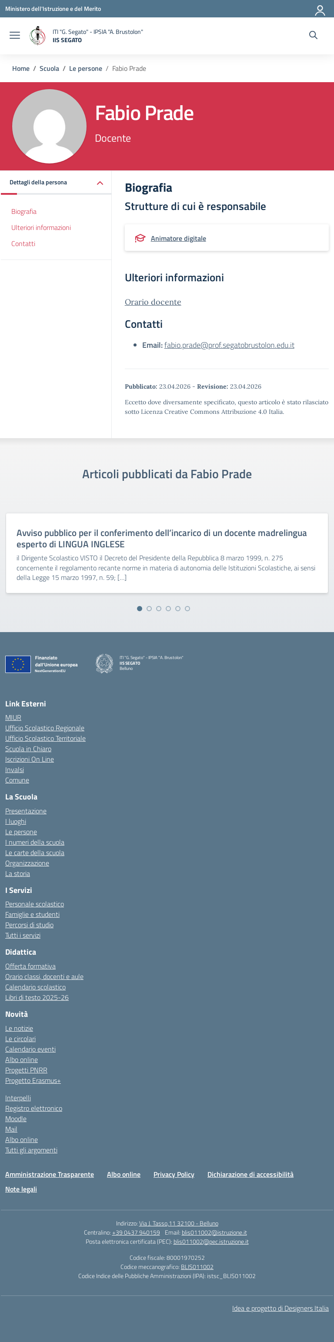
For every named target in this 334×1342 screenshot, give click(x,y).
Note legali (21, 1189)
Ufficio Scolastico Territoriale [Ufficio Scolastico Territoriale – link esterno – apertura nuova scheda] (45, 738)
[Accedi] (320, 8)
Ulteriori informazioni (41, 227)
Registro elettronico (33, 1108)
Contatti (23, 243)
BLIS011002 (197, 1266)
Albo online (21, 1059)
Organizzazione (27, 863)
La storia (17, 873)
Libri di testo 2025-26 (37, 997)
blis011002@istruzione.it (214, 1232)
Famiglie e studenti (32, 914)
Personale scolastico (34, 904)
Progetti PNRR (26, 1070)
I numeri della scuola (34, 842)
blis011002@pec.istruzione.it (211, 1241)
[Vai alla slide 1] (139, 608)
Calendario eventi (30, 1049)
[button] (56, 183)
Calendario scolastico (35, 987)
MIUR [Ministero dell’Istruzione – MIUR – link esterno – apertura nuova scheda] (13, 717)
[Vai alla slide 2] (149, 608)
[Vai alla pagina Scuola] (49, 68)
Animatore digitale (178, 238)
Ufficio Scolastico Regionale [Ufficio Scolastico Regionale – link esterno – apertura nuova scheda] (44, 728)
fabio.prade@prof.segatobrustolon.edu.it (229, 345)
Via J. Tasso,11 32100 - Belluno (178, 1223)
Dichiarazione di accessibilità (250, 1174)
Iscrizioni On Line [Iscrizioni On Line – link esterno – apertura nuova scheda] (29, 759)
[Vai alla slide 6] (187, 608)
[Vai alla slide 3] (158, 608)
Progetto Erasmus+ (33, 1080)
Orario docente (153, 302)
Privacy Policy (174, 1174)
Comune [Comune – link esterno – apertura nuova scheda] (17, 780)
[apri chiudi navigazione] (15, 36)
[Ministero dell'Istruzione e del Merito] (53, 8)
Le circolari (20, 1038)
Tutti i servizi (22, 935)
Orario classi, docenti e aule (44, 976)
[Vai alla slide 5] (177, 608)
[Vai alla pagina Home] (21, 68)
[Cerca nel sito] (313, 36)
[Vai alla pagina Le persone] (85, 68)
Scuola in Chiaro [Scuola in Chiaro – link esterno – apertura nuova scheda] (28, 748)
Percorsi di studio (29, 924)
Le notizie (19, 1028)
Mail (11, 1129)
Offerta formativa (30, 966)
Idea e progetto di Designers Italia (280, 1308)
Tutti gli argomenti (31, 1150)
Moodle (16, 1118)
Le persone (21, 831)
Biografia (24, 211)
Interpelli (18, 1097)
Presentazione (26, 811)
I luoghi (15, 821)
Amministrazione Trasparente (49, 1174)
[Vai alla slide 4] (168, 608)
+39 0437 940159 (136, 1232)
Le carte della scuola (34, 852)
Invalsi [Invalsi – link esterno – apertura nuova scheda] (14, 769)
